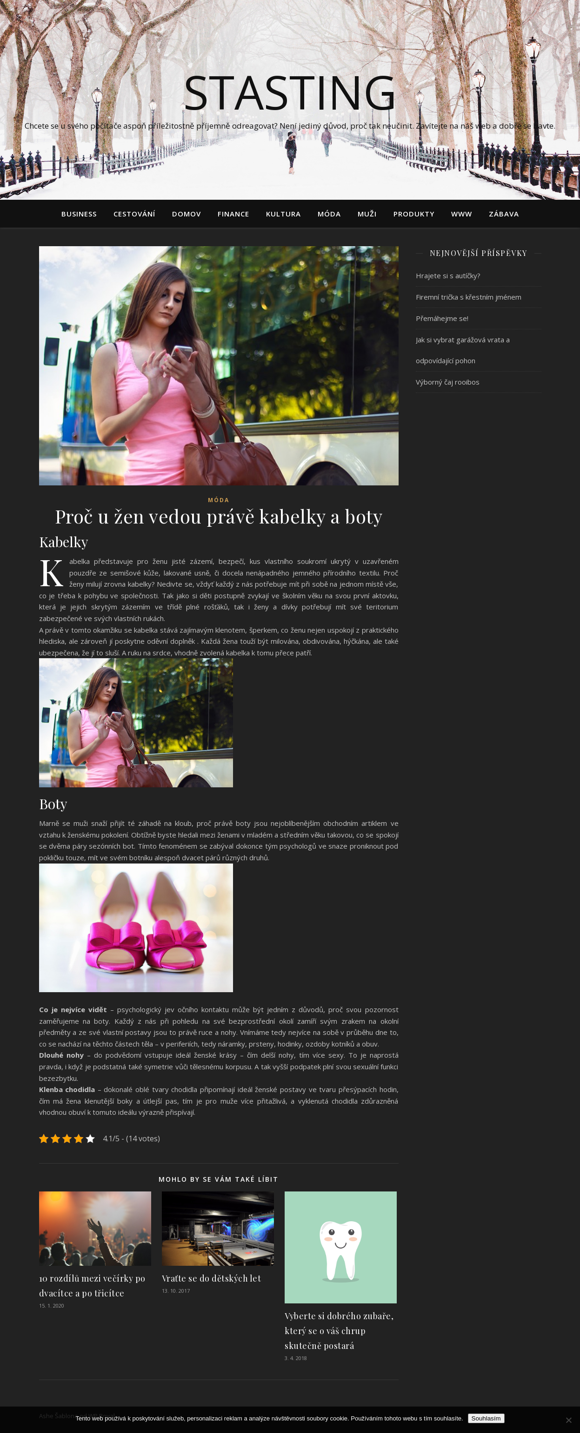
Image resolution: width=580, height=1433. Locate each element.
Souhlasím (486, 1418)
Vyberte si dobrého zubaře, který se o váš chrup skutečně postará (339, 1330)
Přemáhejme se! (442, 318)
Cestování (134, 213)
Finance (233, 213)
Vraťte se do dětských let (211, 1278)
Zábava (504, 213)
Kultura (283, 213)
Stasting (290, 91)
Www (461, 213)
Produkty (413, 213)
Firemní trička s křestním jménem (468, 296)
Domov (186, 213)
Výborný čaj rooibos (448, 381)
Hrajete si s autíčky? (448, 275)
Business (79, 213)
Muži (367, 213)
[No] (568, 1420)
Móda (329, 213)
